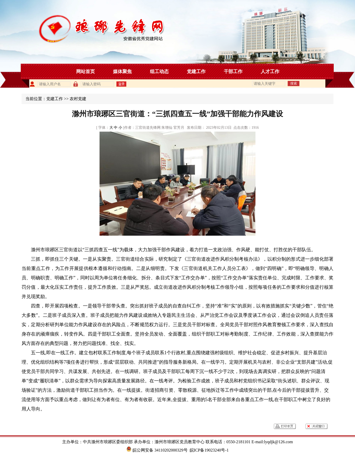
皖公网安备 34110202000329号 (156, 450)
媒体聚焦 (122, 71)
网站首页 (85, 71)
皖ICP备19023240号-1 (209, 450)
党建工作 (196, 71)
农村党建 (78, 99)
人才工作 (270, 71)
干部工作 (233, 71)
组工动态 (159, 71)
